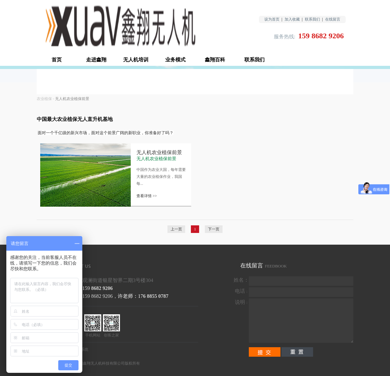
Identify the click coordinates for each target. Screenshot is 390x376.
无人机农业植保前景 (72, 99)
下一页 (213, 229)
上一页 (176, 229)
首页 (57, 59)
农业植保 (44, 99)
